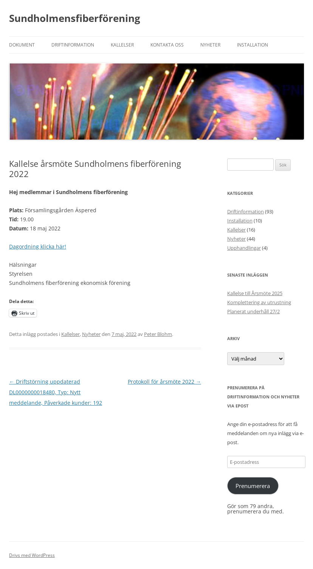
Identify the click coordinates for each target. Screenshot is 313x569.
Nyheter (210, 45)
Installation (252, 45)
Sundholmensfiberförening (74, 18)
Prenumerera (253, 486)
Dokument (22, 45)
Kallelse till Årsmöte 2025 (254, 293)
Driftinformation (72, 45)
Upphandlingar (244, 247)
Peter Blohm (158, 334)
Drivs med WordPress (32, 555)
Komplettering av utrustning (259, 302)
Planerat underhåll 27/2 (253, 311)
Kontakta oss (167, 45)
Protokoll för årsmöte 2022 (164, 381)
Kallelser (122, 45)
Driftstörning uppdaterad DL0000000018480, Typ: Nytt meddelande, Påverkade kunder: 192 (55, 392)
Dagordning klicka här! (37, 246)
